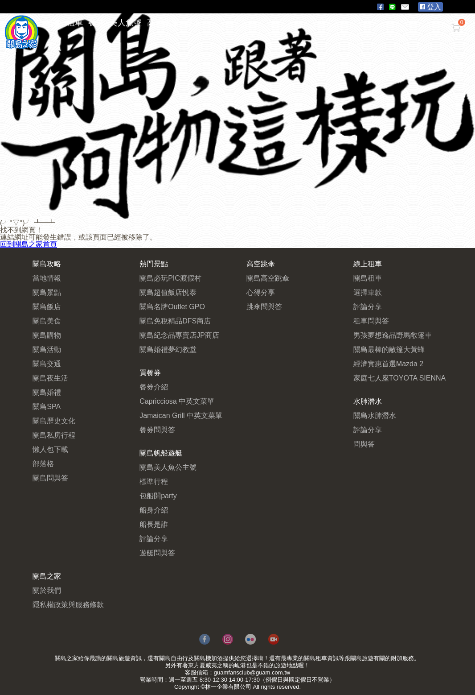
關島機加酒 (208, 658)
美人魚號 (126, 23)
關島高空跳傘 (267, 278)
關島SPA (47, 406)
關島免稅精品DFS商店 (175, 321)
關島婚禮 (47, 392)
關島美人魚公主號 (168, 467)
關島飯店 (47, 306)
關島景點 (47, 292)
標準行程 (153, 481)
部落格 (43, 463)
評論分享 (153, 538)
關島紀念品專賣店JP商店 (179, 335)
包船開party (158, 496)
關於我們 (47, 590)
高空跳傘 (163, 23)
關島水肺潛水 (374, 415)
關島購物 (47, 335)
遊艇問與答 (157, 553)
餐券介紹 (153, 387)
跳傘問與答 (264, 306)
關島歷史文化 (54, 421)
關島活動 (47, 349)
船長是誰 (153, 524)
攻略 (53, 23)
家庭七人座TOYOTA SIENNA (399, 378)
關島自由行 (173, 658)
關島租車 (367, 278)
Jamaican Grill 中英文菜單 (180, 415)
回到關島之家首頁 (28, 244)
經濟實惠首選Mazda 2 (388, 364)
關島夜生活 (50, 378)
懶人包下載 (50, 449)
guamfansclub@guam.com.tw (252, 672)
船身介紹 (153, 510)
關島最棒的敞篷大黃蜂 (389, 349)
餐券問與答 (157, 430)
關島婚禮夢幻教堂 (168, 349)
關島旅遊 (118, 658)
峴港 (240, 665)
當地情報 (47, 278)
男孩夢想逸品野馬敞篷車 (392, 335)
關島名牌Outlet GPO (172, 306)
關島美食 (47, 321)
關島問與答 (50, 478)
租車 (75, 23)
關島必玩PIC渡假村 (170, 278)
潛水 (192, 23)
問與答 (364, 444)
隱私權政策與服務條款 (68, 604)
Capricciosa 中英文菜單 (176, 401)
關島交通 (47, 364)
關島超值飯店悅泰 (168, 292)
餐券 (96, 23)
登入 (430, 7)
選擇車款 (367, 292)
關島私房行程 (54, 435)
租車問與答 (371, 321)
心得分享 (260, 292)
